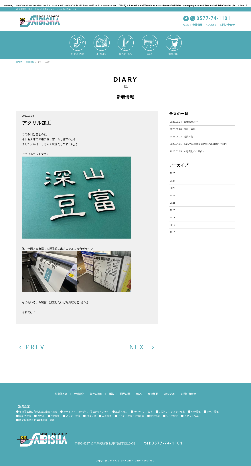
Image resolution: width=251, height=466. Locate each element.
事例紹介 (79, 393)
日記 (111, 393)
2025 (172, 173)
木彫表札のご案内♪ (187, 151)
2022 (172, 195)
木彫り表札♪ (183, 129)
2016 (172, 232)
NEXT (143, 347)
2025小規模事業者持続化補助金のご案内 (198, 144)
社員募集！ (182, 137)
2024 (172, 180)
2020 (172, 210)
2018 (172, 217)
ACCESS (211, 24)
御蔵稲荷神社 (184, 122)
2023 (172, 188)
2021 (172, 202)
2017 (172, 225)
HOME (19, 62)
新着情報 (30, 62)
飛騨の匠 (125, 393)
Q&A (186, 24)
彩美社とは (61, 393)
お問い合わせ (227, 24)
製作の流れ (96, 393)
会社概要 (197, 24)
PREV (30, 347)
